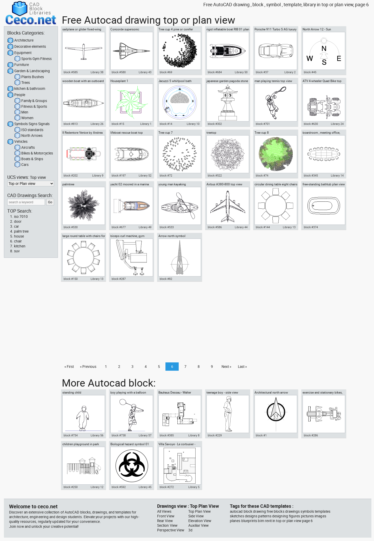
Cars (21, 165)
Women (24, 118)
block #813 (71, 124)
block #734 (71, 435)
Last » (242, 366)
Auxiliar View (198, 525)
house (19, 236)
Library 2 (290, 72)
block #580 (119, 72)
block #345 (311, 175)
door (18, 221)
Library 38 (97, 72)
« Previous (88, 366)
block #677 (119, 227)
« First (69, 366)
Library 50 (241, 72)
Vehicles (17, 142)
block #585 (71, 72)
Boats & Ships (28, 159)
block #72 (166, 175)
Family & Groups (30, 101)
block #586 (215, 227)
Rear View (165, 520)
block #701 (263, 124)
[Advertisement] (215, 323)
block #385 (167, 435)
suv (17, 251)
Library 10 (193, 124)
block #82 (166, 279)
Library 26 (97, 124)
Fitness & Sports (30, 107)
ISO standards (28, 130)
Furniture (18, 65)
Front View (165, 516)
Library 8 (193, 435)
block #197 (119, 175)
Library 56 (97, 435)
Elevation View (199, 520)
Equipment (19, 53)
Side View (196, 516)
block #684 (215, 72)
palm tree (21, 231)
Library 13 (289, 227)
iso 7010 (21, 216)
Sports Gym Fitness (33, 59)
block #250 (71, 487)
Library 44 (241, 227)
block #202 (71, 175)
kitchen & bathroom (26, 89)
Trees (22, 83)
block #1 (261, 435)
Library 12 (97, 487)
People (16, 95)
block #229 (215, 435)
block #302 (215, 124)
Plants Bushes (29, 77)
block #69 (166, 72)
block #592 (119, 487)
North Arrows (28, 136)
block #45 (310, 72)
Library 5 (193, 487)
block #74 (262, 175)
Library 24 (337, 124)
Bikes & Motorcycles (33, 153)
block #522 (215, 175)
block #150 (71, 279)
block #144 (263, 227)
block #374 (311, 227)
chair (18, 241)
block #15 (118, 124)
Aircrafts (24, 148)
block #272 (167, 487)
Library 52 (145, 175)
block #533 (167, 227)
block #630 (311, 124)
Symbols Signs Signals (28, 124)
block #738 (119, 435)
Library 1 (145, 124)
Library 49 (145, 227)
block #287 (119, 279)
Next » (226, 366)
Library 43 (145, 72)
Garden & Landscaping (28, 71)
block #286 (311, 435)
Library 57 (145, 435)
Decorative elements (26, 47)
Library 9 (97, 175)
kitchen (19, 246)
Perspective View (170, 530)
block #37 (262, 72)
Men (21, 112)
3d (190, 530)
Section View (167, 525)
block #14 (166, 124)
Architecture (20, 40)
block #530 (71, 227)
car (16, 226)
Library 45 (145, 487)
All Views (164, 511)
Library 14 (337, 175)
